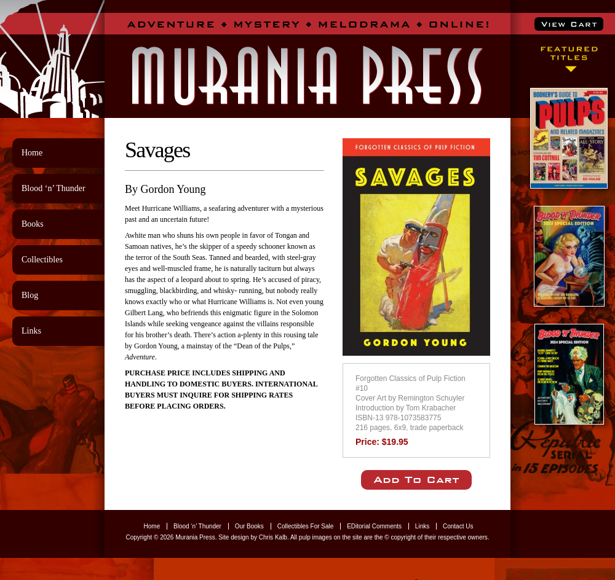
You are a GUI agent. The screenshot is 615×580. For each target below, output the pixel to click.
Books (33, 224)
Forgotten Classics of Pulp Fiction (410, 378)
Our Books (249, 526)
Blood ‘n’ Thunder (53, 188)
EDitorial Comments (374, 526)
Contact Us (458, 526)
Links (31, 330)
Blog (30, 295)
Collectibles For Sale (305, 526)
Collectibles (42, 259)
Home (32, 152)
